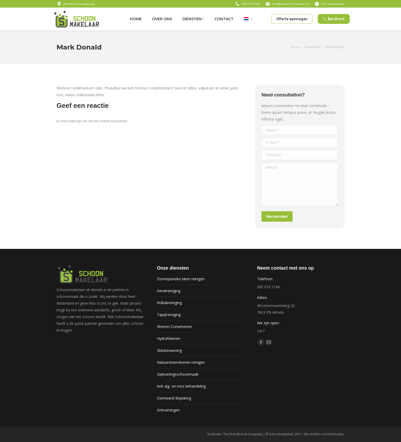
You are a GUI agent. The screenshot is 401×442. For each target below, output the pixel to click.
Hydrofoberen (168, 338)
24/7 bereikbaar (329, 4)
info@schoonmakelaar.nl (290, 4)
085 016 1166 (250, 4)
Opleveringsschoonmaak (177, 374)
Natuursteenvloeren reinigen (181, 362)
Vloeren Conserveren (174, 326)
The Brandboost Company (242, 434)
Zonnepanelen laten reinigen (181, 278)
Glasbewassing (169, 350)
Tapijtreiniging (169, 314)
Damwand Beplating (174, 398)
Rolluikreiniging (169, 302)
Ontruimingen (168, 410)
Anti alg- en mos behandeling (181, 386)
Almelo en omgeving (75, 4)
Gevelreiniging (168, 290)
